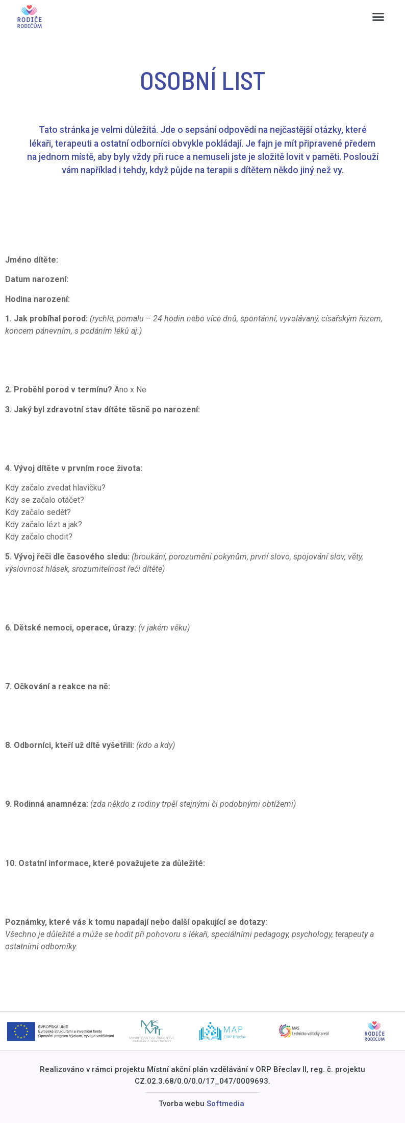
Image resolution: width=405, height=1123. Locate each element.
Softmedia (225, 1103)
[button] (378, 17)
